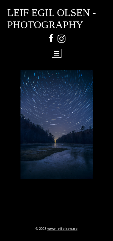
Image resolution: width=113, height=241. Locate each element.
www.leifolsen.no (62, 228)
